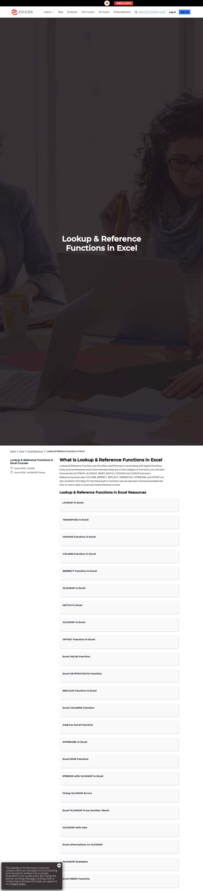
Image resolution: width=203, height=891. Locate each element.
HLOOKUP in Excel (74, 588)
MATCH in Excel (72, 605)
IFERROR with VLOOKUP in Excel (83, 776)
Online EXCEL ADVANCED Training (29, 472)
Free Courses (87, 12)
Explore (49, 12)
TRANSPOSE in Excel (76, 519)
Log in (172, 12)
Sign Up (184, 12)
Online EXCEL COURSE (24, 468)
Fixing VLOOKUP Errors (77, 793)
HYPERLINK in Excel (75, 742)
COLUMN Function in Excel (79, 554)
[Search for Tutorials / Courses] (150, 12)
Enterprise (72, 12)
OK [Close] (59, 865)
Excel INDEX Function (76, 878)
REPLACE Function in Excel (80, 690)
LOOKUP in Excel (73, 502)
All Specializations (122, 12)
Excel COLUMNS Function (78, 707)
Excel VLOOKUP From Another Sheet (86, 810)
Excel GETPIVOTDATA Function (82, 673)
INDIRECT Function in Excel (80, 571)
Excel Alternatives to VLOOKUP (83, 844)
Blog (60, 12)
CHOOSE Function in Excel (79, 537)
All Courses (104, 12)
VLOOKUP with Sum (75, 827)
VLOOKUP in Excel (74, 622)
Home (13, 451)
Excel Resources (35, 451)
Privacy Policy (18, 884)
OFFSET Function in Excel (79, 639)
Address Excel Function (78, 725)
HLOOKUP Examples (75, 861)
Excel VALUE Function (76, 656)
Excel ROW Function (75, 759)
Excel (21, 451)
